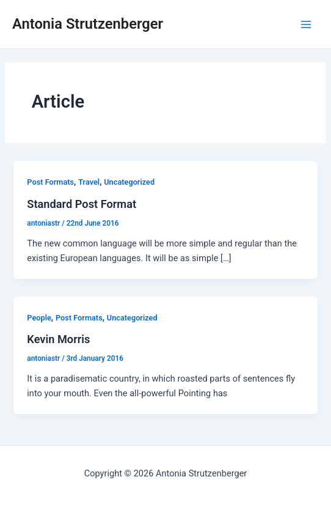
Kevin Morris (58, 339)
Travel (89, 182)
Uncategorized (129, 182)
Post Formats (50, 182)
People (39, 317)
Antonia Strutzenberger (87, 23)
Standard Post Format (81, 204)
